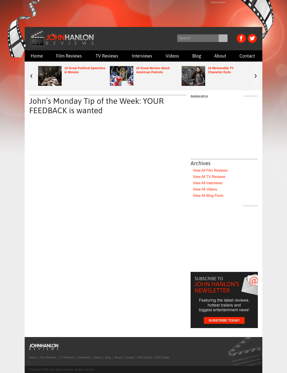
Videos (172, 55)
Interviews (142, 55)
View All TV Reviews (209, 177)
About (220, 55)
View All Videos (205, 189)
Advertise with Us (199, 96)
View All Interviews (207, 183)
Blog (196, 55)
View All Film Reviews (210, 170)
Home (37, 55)
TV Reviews (107, 55)
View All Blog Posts (208, 196)
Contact (247, 55)
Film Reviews (69, 55)
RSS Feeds (145, 357)
